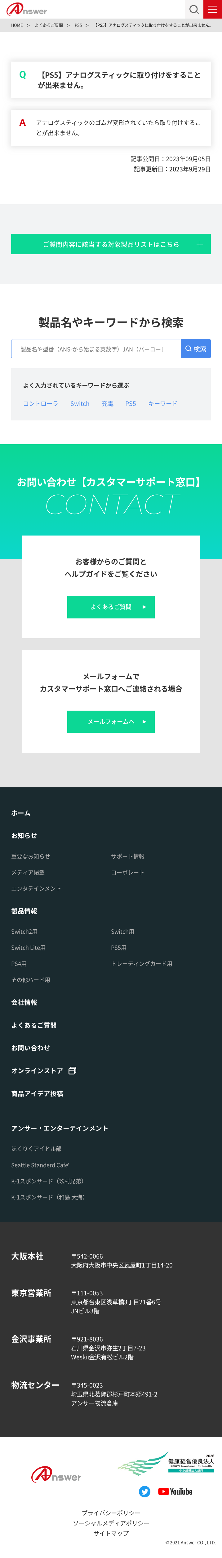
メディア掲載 (28, 872)
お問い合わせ (30, 1047)
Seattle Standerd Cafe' (40, 1165)
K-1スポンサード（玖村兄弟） (49, 1181)
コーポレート (127, 872)
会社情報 (24, 1002)
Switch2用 (24, 931)
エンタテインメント (36, 888)
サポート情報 (127, 856)
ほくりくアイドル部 (36, 1148)
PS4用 (19, 963)
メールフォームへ (111, 721)
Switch (80, 403)
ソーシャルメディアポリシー (111, 1523)
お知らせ (24, 835)
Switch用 (122, 931)
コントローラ (40, 403)
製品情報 (24, 910)
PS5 (130, 403)
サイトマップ (111, 1533)
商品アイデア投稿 (37, 1093)
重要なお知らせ (30, 856)
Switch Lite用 (28, 947)
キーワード (163, 403)
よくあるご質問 (110, 606)
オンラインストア (37, 1070)
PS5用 (119, 947)
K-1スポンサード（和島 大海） (49, 1197)
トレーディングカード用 (141, 963)
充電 (107, 403)
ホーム (21, 812)
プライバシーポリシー (111, 1513)
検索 (199, 348)
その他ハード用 (30, 979)
